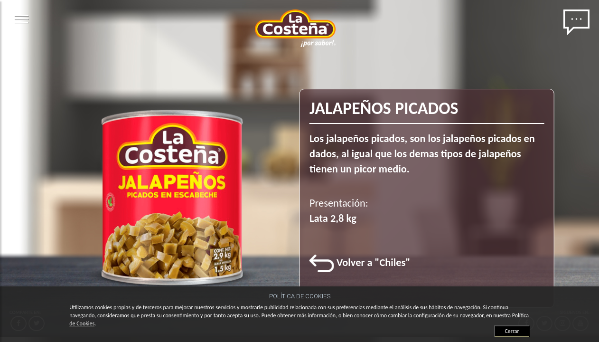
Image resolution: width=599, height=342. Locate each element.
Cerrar (512, 331)
